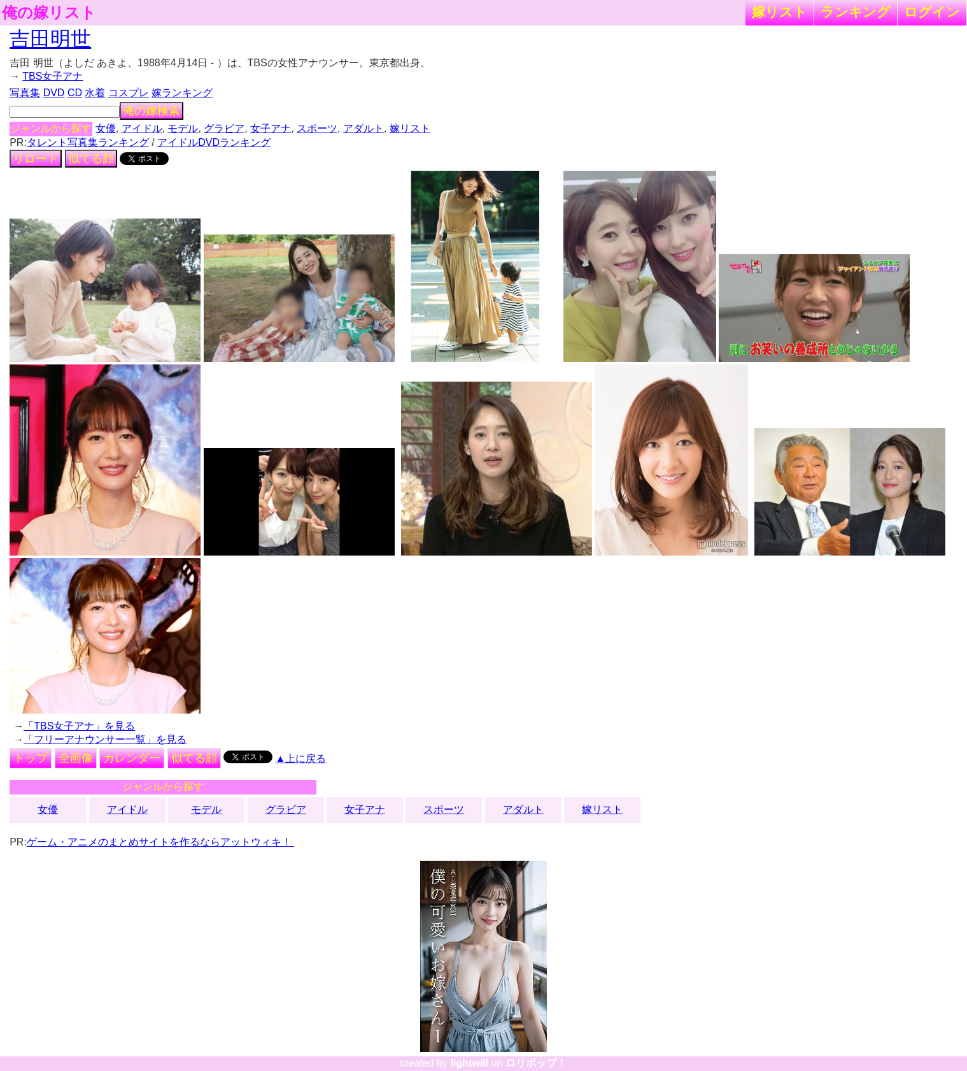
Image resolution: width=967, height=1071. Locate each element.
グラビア (224, 128)
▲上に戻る (300, 758)
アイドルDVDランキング (214, 142)
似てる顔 (91, 158)
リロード (36, 158)
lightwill (469, 1063)
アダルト (363, 128)
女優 (105, 128)
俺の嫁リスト (49, 12)
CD (74, 92)
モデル (182, 128)
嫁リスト (779, 11)
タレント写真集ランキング (88, 142)
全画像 (76, 758)
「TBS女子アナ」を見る (79, 726)
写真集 (25, 92)
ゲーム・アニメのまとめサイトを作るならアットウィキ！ (160, 842)
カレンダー (131, 758)
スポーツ (317, 128)
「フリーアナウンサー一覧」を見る (105, 739)
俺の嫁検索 (151, 110)
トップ (30, 758)
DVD (54, 92)
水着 (95, 92)
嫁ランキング (182, 92)
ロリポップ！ (536, 1063)
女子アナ (270, 128)
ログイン (932, 11)
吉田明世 (50, 38)
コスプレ (128, 92)
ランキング (856, 11)
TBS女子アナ (52, 76)
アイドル (142, 128)
